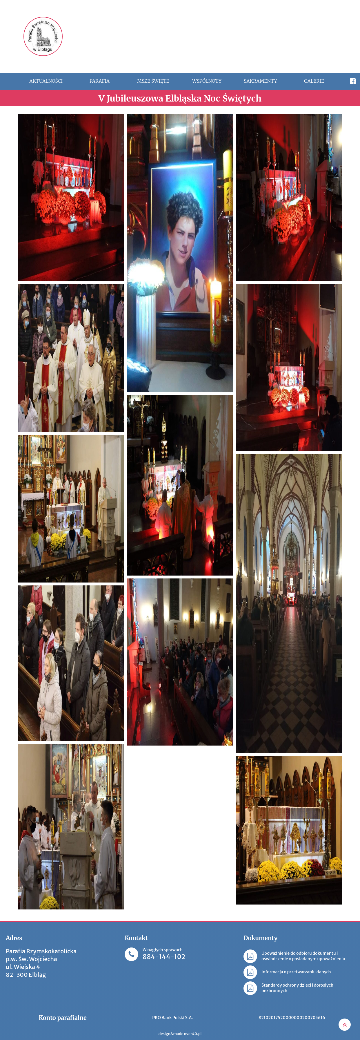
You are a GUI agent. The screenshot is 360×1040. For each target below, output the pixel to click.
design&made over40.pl (180, 1033)
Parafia (100, 81)
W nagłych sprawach (164, 954)
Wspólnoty (206, 81)
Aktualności (46, 81)
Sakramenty (260, 81)
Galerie (314, 81)
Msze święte (153, 81)
